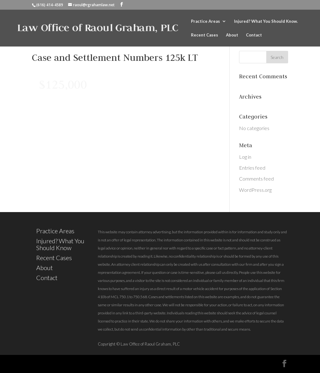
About (232, 35)
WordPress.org (255, 190)
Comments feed (256, 179)
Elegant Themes (89, 363)
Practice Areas (205, 21)
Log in (245, 157)
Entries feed (252, 168)
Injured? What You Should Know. (266, 21)
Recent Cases (204, 35)
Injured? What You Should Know (60, 244)
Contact (254, 35)
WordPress (166, 363)
